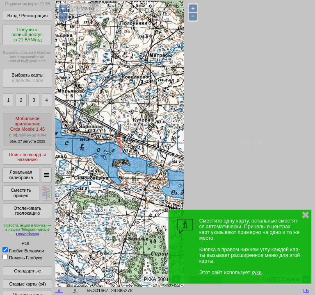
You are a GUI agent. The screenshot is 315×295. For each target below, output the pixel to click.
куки (256, 272)
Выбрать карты (27, 78)
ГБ (306, 290)
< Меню (85, 8)
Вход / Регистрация (27, 15)
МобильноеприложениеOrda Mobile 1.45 (27, 129)
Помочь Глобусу (22, 257)
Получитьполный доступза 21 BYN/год (27, 34)
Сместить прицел (21, 193)
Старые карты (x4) (27, 283)
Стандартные (27, 270)
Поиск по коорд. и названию (27, 157)
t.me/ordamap (27, 234)
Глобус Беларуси (23, 250)
